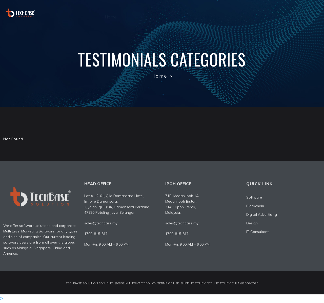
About (135, 12)
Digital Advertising (202, 12)
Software (163, 12)
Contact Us (306, 12)
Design (238, 12)
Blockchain (255, 207)
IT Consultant (270, 12)
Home (110, 12)
